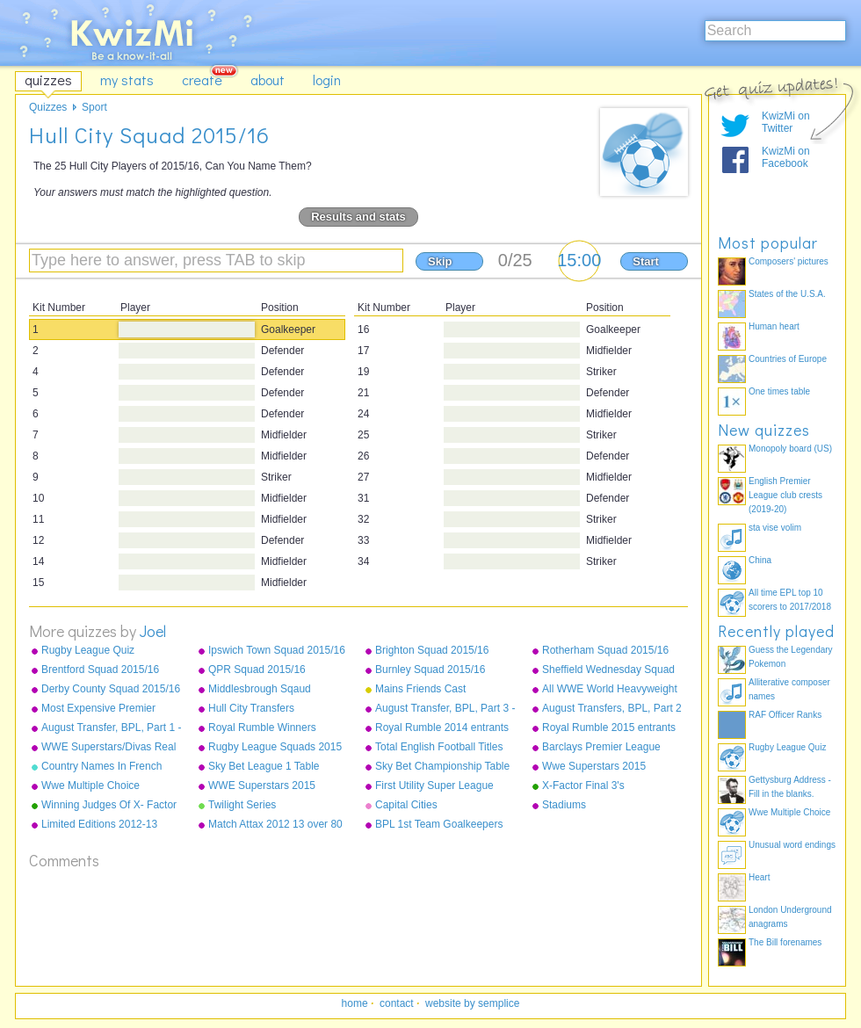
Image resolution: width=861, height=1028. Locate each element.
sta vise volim (775, 527)
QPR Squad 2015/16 (257, 669)
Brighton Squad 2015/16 (431, 650)
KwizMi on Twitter (786, 122)
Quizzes (48, 107)
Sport (94, 107)
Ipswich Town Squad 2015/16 (276, 650)
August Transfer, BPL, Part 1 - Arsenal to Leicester (111, 728)
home (355, 1003)
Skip (440, 261)
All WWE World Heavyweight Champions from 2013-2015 (609, 690)
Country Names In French (101, 766)
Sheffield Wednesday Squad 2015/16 (608, 670)
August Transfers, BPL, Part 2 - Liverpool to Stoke (612, 709)
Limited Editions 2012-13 (99, 824)
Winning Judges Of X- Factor (109, 805)
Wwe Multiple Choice (90, 785)
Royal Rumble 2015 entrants (609, 727)
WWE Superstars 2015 (261, 785)
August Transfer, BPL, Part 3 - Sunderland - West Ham (445, 709)
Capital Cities (406, 805)
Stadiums (564, 805)
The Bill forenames (785, 942)
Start (646, 261)
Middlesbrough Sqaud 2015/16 (259, 690)
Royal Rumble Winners (262, 727)
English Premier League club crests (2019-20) (785, 495)
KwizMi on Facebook (786, 157)
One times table (779, 391)
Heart (759, 877)
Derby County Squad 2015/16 (110, 689)
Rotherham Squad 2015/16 (605, 650)
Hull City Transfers (251, 708)
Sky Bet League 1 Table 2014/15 (264, 767)
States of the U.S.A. (787, 294)
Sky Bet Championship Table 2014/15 (442, 767)
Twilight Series (242, 805)
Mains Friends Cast (420, 689)
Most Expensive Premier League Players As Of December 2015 (98, 709)
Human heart (774, 326)
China (760, 560)
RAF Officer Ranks (785, 715)
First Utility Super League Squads (434, 786)
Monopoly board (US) (790, 448)
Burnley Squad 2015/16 (430, 669)
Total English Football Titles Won (439, 748)
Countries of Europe (788, 359)
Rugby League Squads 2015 (275, 747)
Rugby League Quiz (87, 650)
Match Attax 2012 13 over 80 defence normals (275, 825)
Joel (153, 630)
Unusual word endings (792, 845)
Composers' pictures (788, 261)
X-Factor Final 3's (583, 785)
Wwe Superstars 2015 (594, 766)
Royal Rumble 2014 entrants (442, 727)
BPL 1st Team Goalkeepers (439, 824)
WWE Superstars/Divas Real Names (108, 748)
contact (397, 1003)
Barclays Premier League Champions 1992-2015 (601, 748)
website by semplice (472, 1003)
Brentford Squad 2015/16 (100, 669)
